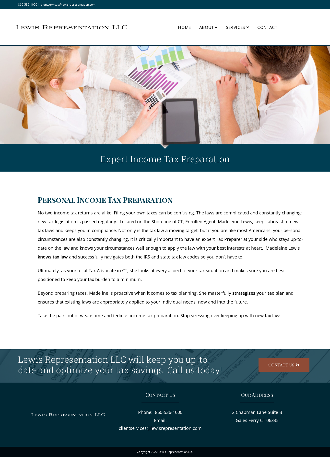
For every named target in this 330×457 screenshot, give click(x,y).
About (208, 27)
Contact (267, 27)
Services (237, 27)
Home (184, 27)
